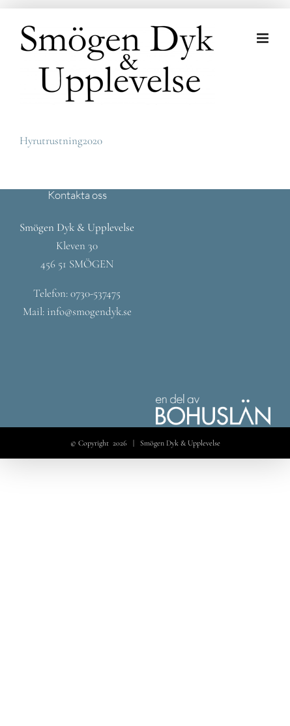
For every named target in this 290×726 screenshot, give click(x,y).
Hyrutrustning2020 (61, 140)
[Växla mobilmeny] (263, 38)
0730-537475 (95, 293)
